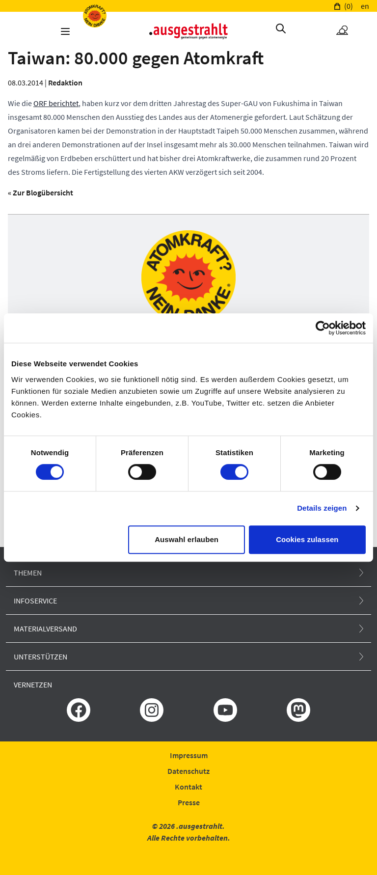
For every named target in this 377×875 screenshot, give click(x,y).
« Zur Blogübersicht (40, 192)
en (365, 6)
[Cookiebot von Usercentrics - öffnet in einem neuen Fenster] (323, 328)
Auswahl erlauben (186, 539)
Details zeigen (322, 508)
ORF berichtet (56, 103)
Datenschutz (188, 771)
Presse (189, 802)
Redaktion (65, 82)
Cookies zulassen (307, 539)
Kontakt (188, 787)
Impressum (189, 755)
